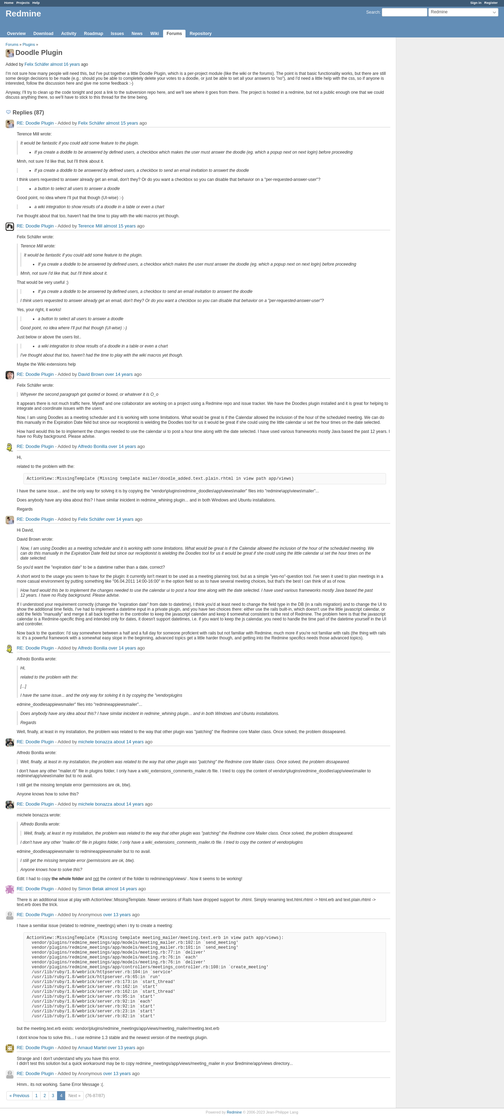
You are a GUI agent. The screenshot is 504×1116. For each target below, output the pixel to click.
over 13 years (117, 914)
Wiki (154, 33)
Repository (201, 33)
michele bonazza (95, 741)
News (137, 33)
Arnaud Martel (92, 1047)
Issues (117, 33)
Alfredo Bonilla (92, 446)
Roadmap (93, 33)
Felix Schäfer (36, 64)
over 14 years (119, 374)
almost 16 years (65, 64)
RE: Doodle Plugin (35, 123)
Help (36, 3)
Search (372, 12)
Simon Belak (91, 888)
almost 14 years (121, 888)
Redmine (234, 1112)
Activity (68, 33)
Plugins (29, 44)
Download (43, 33)
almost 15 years (122, 123)
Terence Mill (90, 226)
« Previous (19, 1095)
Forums (174, 33)
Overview (16, 33)
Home (9, 3)
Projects (23, 3)
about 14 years (128, 741)
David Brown (91, 374)
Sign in (476, 3)
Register (491, 3)
